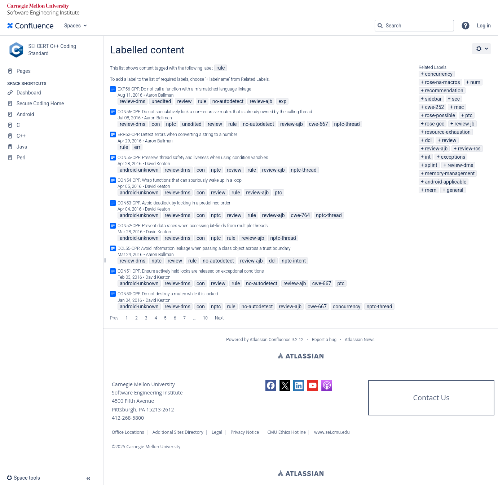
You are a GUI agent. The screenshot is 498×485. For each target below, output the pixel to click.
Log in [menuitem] (484, 25)
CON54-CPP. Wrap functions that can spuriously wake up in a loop (180, 180)
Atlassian (300, 355)
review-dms (460, 165)
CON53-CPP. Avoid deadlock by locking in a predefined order (174, 203)
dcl (428, 140)
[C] (51, 125)
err (137, 147)
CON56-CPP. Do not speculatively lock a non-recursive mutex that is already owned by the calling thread (215, 111)
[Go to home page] (30, 25)
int (428, 157)
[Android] (51, 114)
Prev (114, 318)
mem (430, 190)
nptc (171, 124)
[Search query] (414, 25)
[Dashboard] (51, 92)
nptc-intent (294, 261)
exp (282, 101)
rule (220, 68)
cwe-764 (300, 215)
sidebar (433, 99)
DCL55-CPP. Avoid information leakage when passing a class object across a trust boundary (204, 248)
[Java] (51, 146)
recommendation (444, 90)
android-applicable (445, 182)
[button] (465, 25)
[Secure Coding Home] (51, 103)
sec (456, 99)
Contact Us (431, 397)
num (475, 82)
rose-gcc (434, 124)
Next (219, 318)
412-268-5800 (128, 417)
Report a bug (324, 339)
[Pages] (51, 71)
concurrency (439, 74)
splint (431, 165)
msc (459, 107)
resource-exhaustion (448, 132)
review (449, 140)
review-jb (464, 124)
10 (205, 318)
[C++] (51, 136)
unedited (161, 101)
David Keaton (157, 163)
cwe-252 (434, 107)
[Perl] (51, 157)
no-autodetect (228, 101)
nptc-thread (347, 124)
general (455, 190)
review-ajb (436, 148)
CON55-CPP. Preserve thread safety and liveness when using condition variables (193, 157)
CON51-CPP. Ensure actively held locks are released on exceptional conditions (191, 271)
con (155, 124)
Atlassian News (360, 339)
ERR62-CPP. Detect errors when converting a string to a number (177, 134)
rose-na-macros (442, 82)
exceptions (453, 157)
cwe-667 (318, 124)
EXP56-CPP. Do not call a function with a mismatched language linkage (184, 89)
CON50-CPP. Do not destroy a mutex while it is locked (168, 293)
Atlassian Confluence (270, 339)
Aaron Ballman (160, 95)
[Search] (380, 25)
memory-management (450, 173)
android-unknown (139, 170)
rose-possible (440, 115)
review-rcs (469, 148)
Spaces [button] (72, 25)
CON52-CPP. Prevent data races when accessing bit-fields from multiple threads (193, 225)
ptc (468, 115)
